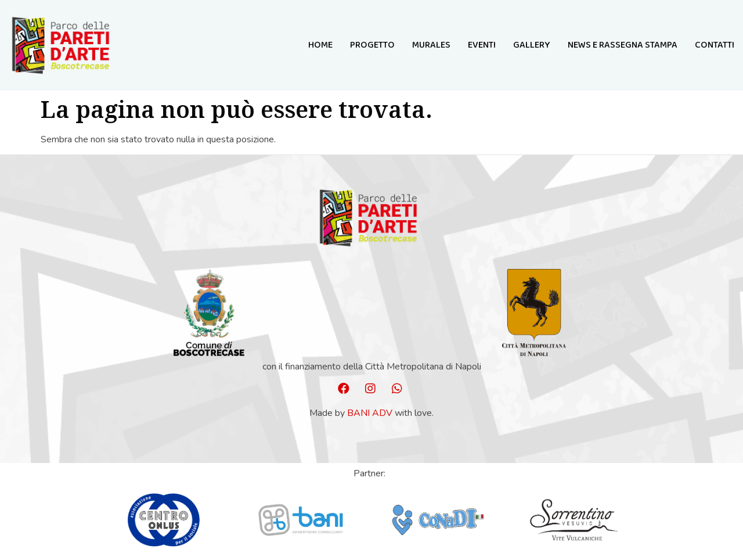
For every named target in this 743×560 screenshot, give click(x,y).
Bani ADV (369, 413)
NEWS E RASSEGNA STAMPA (622, 45)
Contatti (714, 45)
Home (320, 45)
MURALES (431, 45)
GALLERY (531, 45)
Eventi (482, 45)
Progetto (372, 45)
